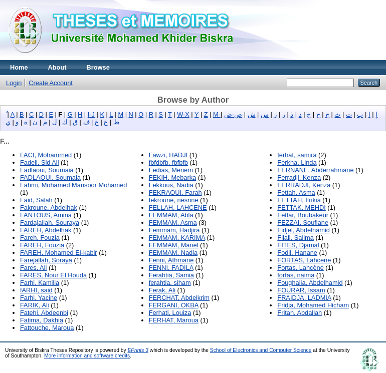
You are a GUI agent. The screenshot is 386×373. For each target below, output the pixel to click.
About (57, 67)
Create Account (51, 83)
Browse (98, 67)
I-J (91, 114)
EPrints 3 (137, 350)
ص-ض (233, 114)
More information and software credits (87, 355)
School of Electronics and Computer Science (261, 350)
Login (14, 83)
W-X (183, 114)
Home (19, 67)
